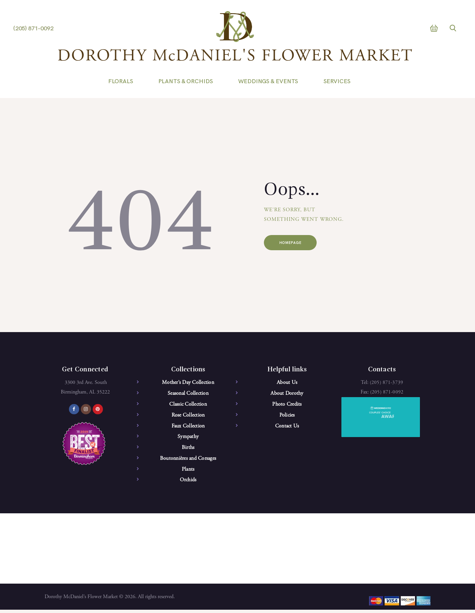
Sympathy (188, 438)
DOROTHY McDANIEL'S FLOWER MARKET (235, 57)
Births (188, 449)
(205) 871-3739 (386, 382)
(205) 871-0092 (386, 392)
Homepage (294, 243)
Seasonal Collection (188, 393)
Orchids (188, 482)
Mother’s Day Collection (188, 382)
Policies (287, 416)
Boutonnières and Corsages (188, 460)
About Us (287, 382)
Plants (188, 471)
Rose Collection (188, 416)
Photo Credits (286, 405)
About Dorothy (286, 393)
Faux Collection (188, 427)
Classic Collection (188, 405)
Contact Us (287, 427)
